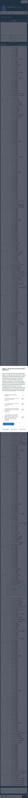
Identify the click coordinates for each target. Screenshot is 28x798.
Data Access (14, 429)
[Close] (25, 368)
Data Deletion (5, 429)
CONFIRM (8, 424)
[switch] (22, 399)
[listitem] (14, 395)
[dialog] (14, 399)
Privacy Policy (22, 429)
